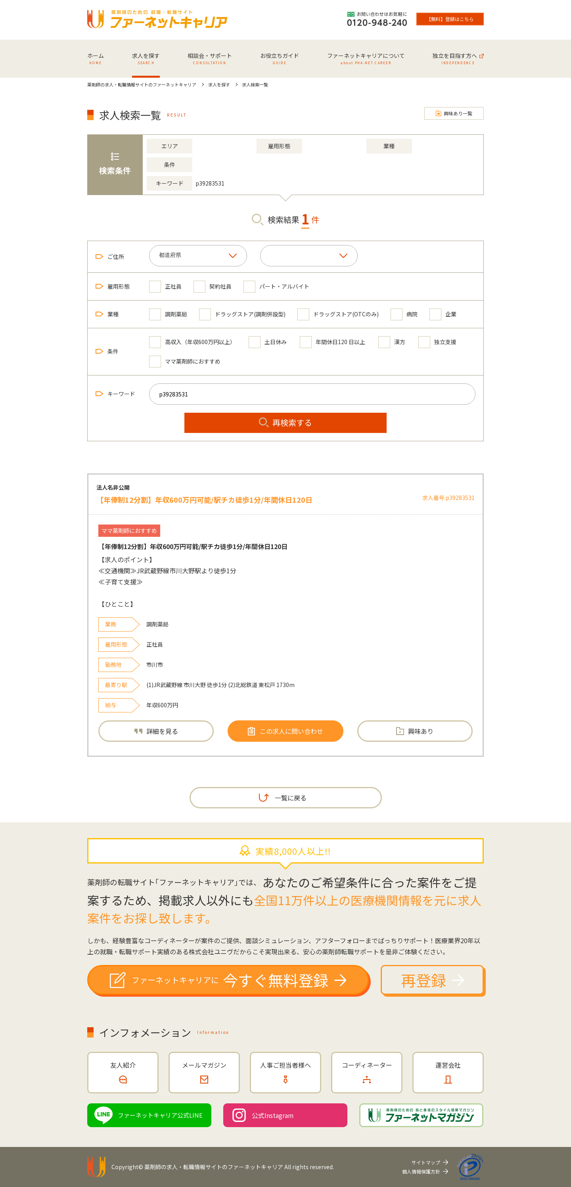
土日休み (268, 342)
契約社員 (213, 286)
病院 (404, 314)
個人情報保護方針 (421, 1171)
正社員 (165, 286)
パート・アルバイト (276, 286)
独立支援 (437, 342)
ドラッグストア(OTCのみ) (338, 314)
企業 (442, 314)
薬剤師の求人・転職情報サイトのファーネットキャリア (213, 1167)
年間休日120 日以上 (332, 342)
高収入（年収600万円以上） (192, 342)
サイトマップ (426, 1162)
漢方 (391, 342)
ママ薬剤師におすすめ (184, 361)
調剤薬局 (168, 314)
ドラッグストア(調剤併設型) (242, 314)
